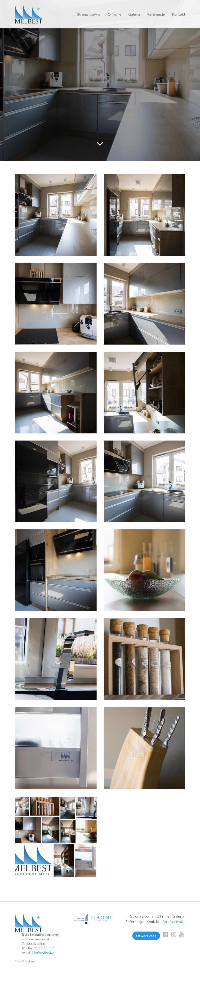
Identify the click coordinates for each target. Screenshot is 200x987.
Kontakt (178, 14)
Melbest (29, 14)
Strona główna (89, 14)
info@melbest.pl (43, 952)
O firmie (114, 14)
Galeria (134, 14)
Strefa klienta (173, 921)
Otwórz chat (146, 936)
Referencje (156, 14)
